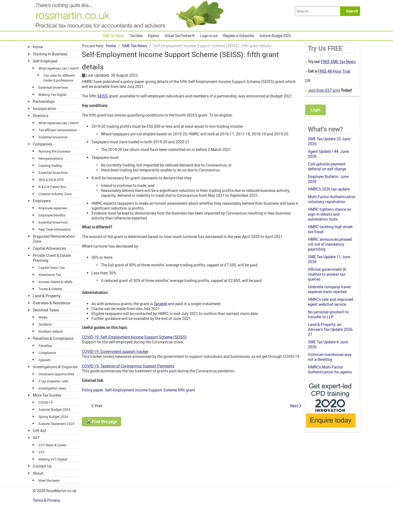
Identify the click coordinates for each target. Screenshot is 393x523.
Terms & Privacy (47, 500)
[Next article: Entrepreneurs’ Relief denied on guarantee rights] (295, 405)
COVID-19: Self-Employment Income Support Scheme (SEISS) (134, 337)
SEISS (102, 96)
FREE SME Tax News (338, 61)
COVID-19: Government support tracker (115, 351)
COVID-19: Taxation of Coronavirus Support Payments (128, 366)
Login (315, 109)
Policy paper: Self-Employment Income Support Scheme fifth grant (138, 390)
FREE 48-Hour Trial (334, 71)
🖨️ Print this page (101, 421)
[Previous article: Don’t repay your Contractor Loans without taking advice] (96, 405)
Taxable (160, 303)
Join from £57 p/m (324, 90)
